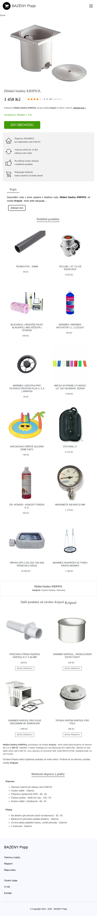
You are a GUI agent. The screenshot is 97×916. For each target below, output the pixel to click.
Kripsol (52, 108)
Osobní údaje (10, 880)
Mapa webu (10, 870)
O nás (7, 887)
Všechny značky (12, 857)
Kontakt (8, 893)
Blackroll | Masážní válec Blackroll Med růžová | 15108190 (27, 327)
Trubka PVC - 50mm (27, 266)
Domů (2, 15)
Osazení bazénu (48, 590)
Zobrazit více (17, 208)
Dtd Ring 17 (70, 446)
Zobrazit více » (79, 108)
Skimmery (61, 590)
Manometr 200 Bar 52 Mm (70, 504)
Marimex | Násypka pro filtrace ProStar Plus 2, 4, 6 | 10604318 (26, 388)
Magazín (8, 863)
